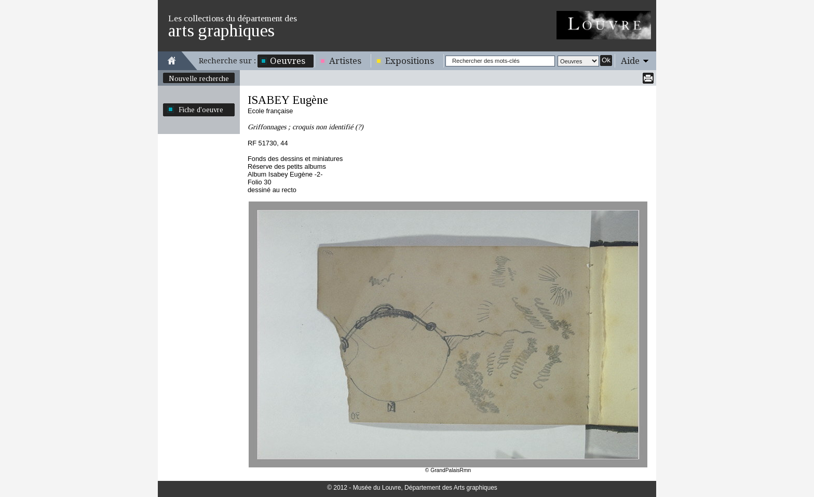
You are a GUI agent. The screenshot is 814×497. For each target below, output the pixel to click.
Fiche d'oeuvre (201, 109)
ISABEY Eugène (288, 99)
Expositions (409, 61)
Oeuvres (287, 61)
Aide (630, 61)
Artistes (345, 61)
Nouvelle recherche (199, 78)
